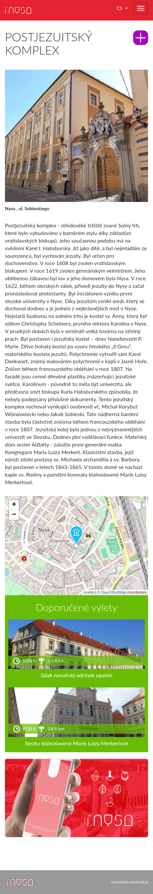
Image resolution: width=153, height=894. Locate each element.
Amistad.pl (139, 881)
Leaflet (88, 592)
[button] (76, 536)
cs (119, 8)
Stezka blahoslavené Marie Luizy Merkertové (76, 743)
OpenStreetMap (114, 592)
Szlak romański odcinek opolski (76, 675)
